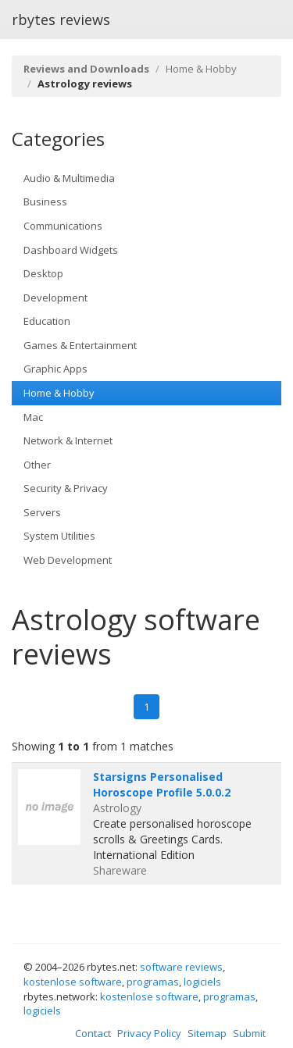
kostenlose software (72, 982)
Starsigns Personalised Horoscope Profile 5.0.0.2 (161, 784)
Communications (62, 226)
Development (55, 298)
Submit (249, 1033)
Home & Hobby (201, 69)
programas (153, 982)
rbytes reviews (61, 19)
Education (46, 321)
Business (45, 201)
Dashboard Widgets (70, 250)
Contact (93, 1033)
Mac (33, 417)
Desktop (43, 273)
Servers (42, 512)
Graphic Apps (55, 369)
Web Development (67, 560)
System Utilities (59, 536)
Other (37, 465)
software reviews (181, 967)
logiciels (202, 982)
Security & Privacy (65, 488)
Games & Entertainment (80, 345)
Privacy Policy (149, 1033)
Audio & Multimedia (69, 178)
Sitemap (207, 1033)
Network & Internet (68, 440)
